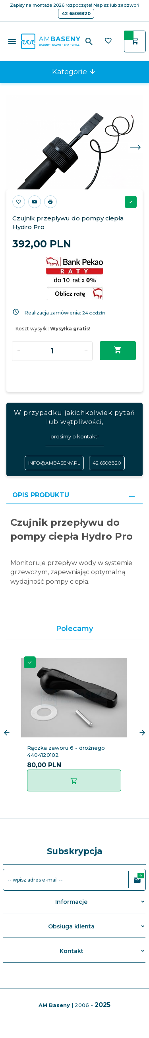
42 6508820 (76, 13)
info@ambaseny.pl (54, 463)
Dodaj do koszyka (118, 350)
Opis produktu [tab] (40, 495)
